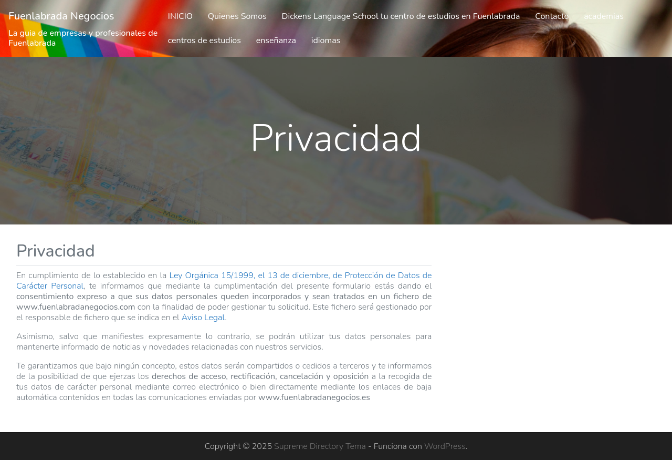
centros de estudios (204, 40)
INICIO (180, 16)
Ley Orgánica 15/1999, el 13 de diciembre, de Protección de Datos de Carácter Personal (224, 281)
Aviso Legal (203, 317)
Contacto (552, 16)
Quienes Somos (237, 16)
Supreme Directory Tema (321, 446)
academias (604, 16)
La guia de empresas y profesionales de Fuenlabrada (83, 38)
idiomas (326, 40)
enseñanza (276, 40)
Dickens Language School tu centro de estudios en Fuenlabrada (401, 16)
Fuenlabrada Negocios (61, 16)
